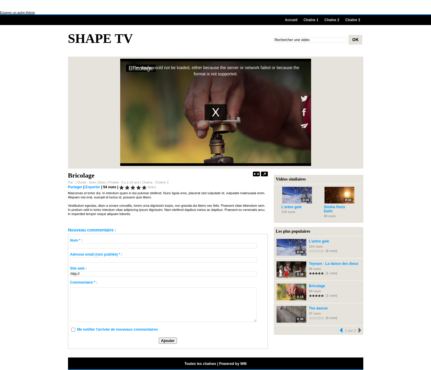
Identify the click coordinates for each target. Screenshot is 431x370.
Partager (75, 187)
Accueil (291, 20)
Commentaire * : (84, 282)
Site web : (78, 268)
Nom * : (76, 240)
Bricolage (317, 286)
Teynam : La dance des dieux (334, 264)
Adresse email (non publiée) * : (96, 254)
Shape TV (100, 38)
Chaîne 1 (310, 20)
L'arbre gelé (292, 207)
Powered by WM (233, 364)
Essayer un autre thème (17, 12)
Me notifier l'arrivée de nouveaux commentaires (117, 329)
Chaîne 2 (331, 20)
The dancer (318, 308)
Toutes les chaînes (200, 364)
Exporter (92, 187)
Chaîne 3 (352, 20)
